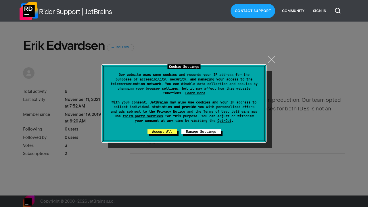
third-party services (143, 116)
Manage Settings (201, 131)
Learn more (195, 93)
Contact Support (253, 11)
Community (293, 11)
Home (28, 11)
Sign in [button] (319, 11)
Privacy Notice (171, 111)
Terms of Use (215, 111)
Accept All (162, 131)
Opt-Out (224, 120)
